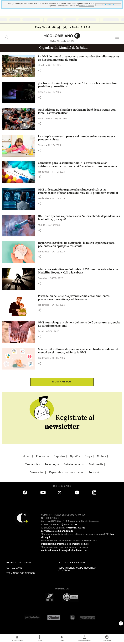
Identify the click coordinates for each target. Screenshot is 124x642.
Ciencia (41, 92)
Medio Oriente (45, 118)
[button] (39, 70)
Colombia (42, 278)
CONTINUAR (108, 5)
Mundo (41, 65)
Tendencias (43, 171)
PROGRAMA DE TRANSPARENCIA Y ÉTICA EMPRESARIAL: (70, 540)
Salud (41, 331)
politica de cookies (86, 6)
